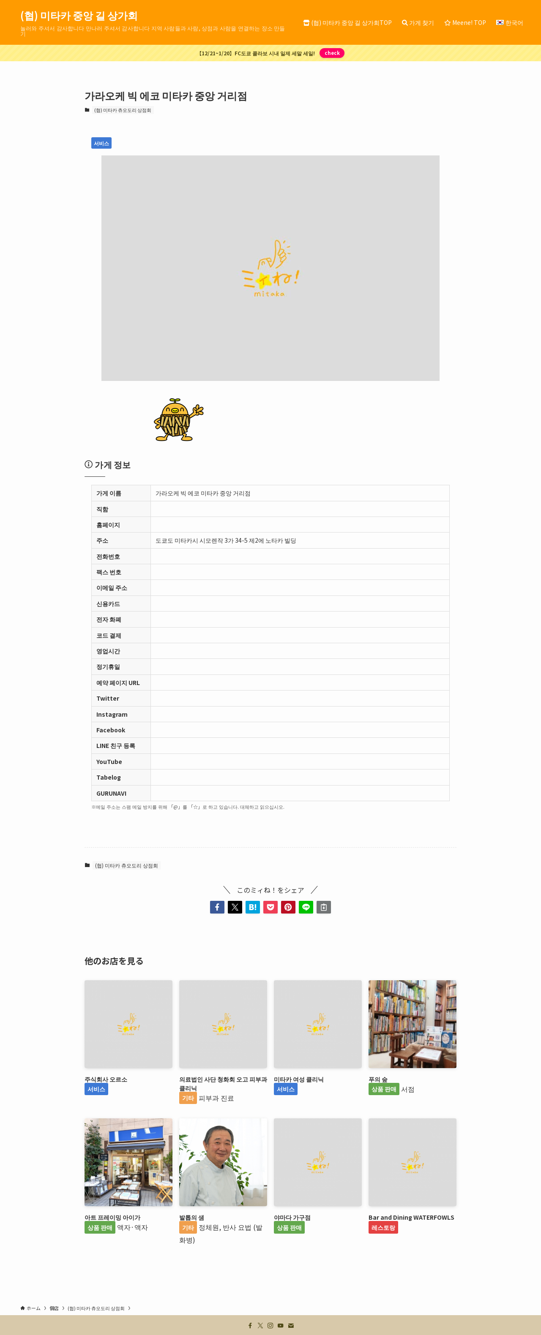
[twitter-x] (260, 1326)
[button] (217, 907)
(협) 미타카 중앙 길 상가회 (79, 15)
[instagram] (270, 1326)
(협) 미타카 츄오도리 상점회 (122, 109)
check (332, 52)
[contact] (291, 1326)
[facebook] (250, 1326)
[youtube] (280, 1326)
